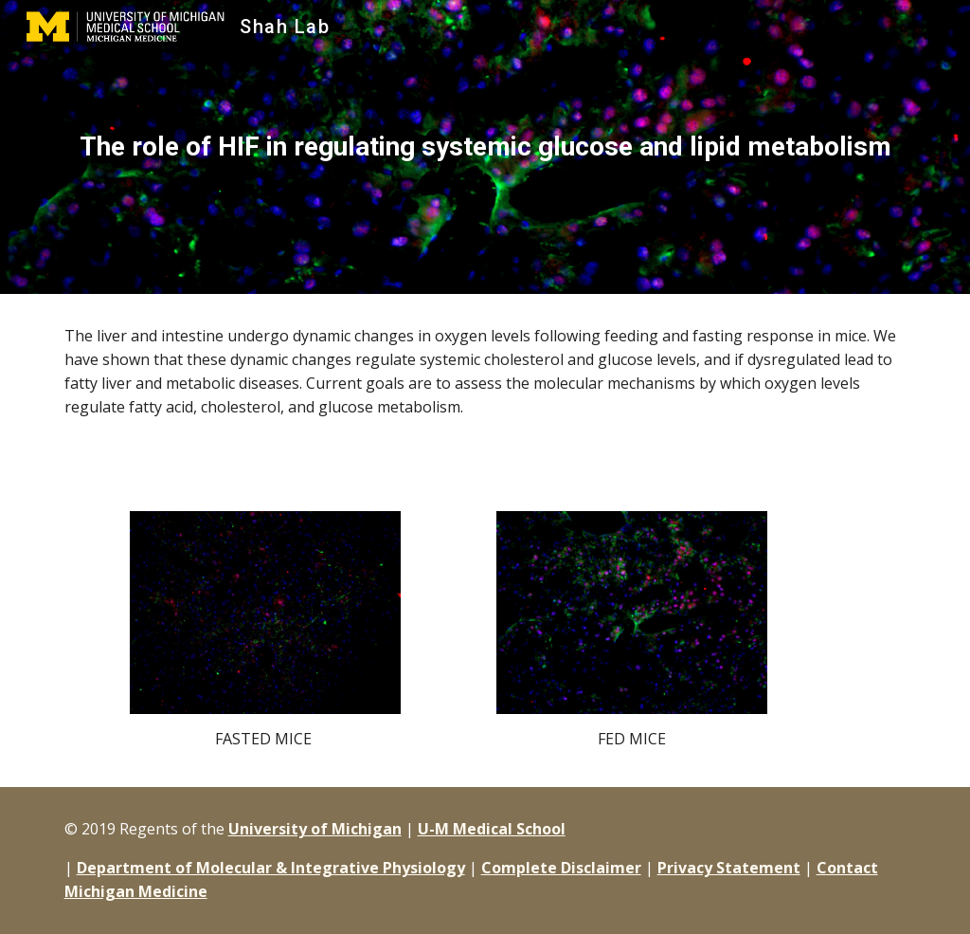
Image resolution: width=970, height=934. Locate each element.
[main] (485, 147)
